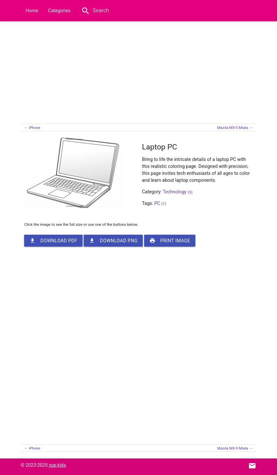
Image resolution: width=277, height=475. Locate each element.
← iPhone (32, 128)
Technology (177, 191)
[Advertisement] (138, 70)
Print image (169, 241)
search (85, 11)
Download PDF (53, 241)
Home (32, 10)
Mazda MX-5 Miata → (235, 128)
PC (160, 203)
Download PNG (113, 241)
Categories (59, 10)
